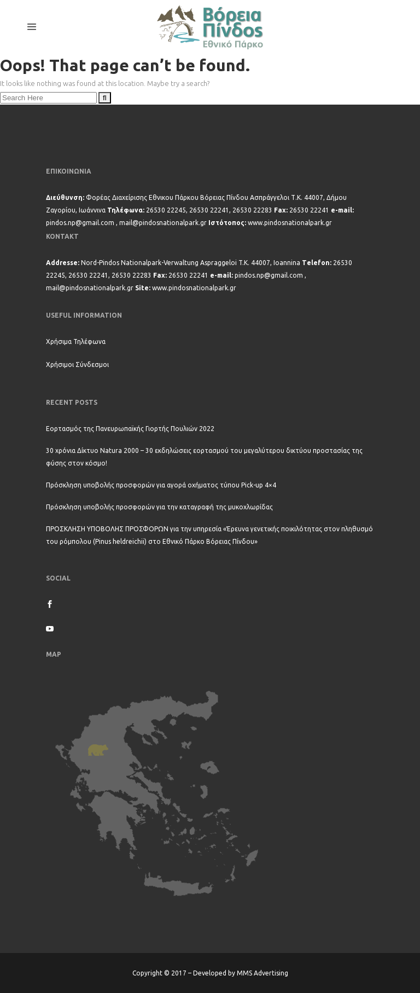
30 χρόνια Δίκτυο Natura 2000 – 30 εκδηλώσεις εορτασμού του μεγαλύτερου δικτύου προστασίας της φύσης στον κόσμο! (204, 457)
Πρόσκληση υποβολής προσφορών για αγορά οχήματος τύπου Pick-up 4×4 (161, 485)
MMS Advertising (262, 973)
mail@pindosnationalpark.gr (163, 222)
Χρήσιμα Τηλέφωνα (76, 341)
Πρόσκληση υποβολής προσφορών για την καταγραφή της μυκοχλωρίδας (159, 506)
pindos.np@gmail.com (80, 222)
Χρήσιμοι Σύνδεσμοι (77, 364)
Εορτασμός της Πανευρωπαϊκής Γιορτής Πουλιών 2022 (130, 428)
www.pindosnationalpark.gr (290, 222)
